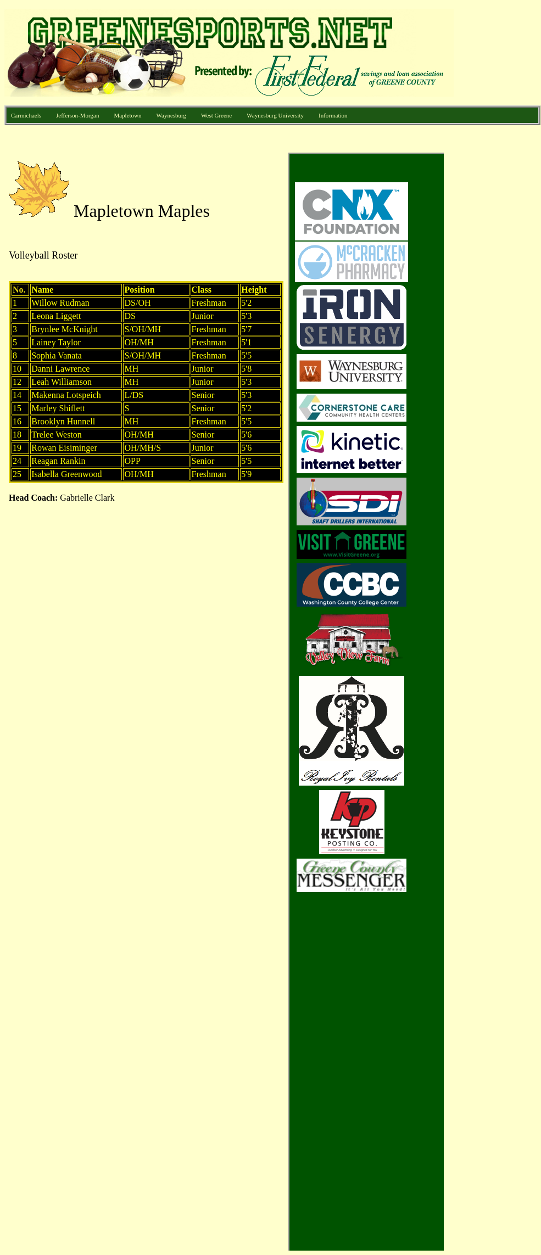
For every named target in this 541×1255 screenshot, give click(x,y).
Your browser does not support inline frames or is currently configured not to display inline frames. (224, 702)
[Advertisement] (497, 317)
